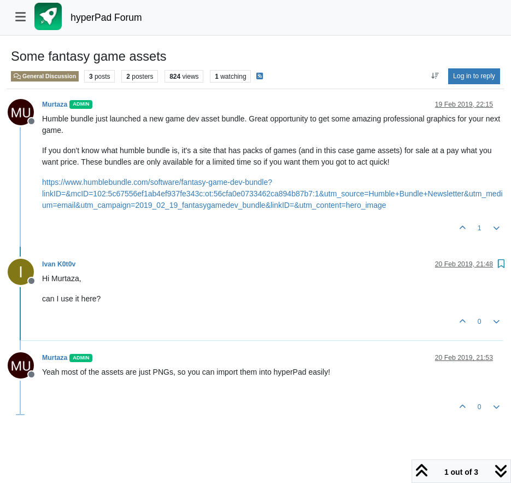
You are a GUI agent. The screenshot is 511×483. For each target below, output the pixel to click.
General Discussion (45, 76)
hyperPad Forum (106, 17)
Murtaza (54, 104)
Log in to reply (474, 76)
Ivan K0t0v (58, 264)
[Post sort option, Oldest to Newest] (435, 76)
